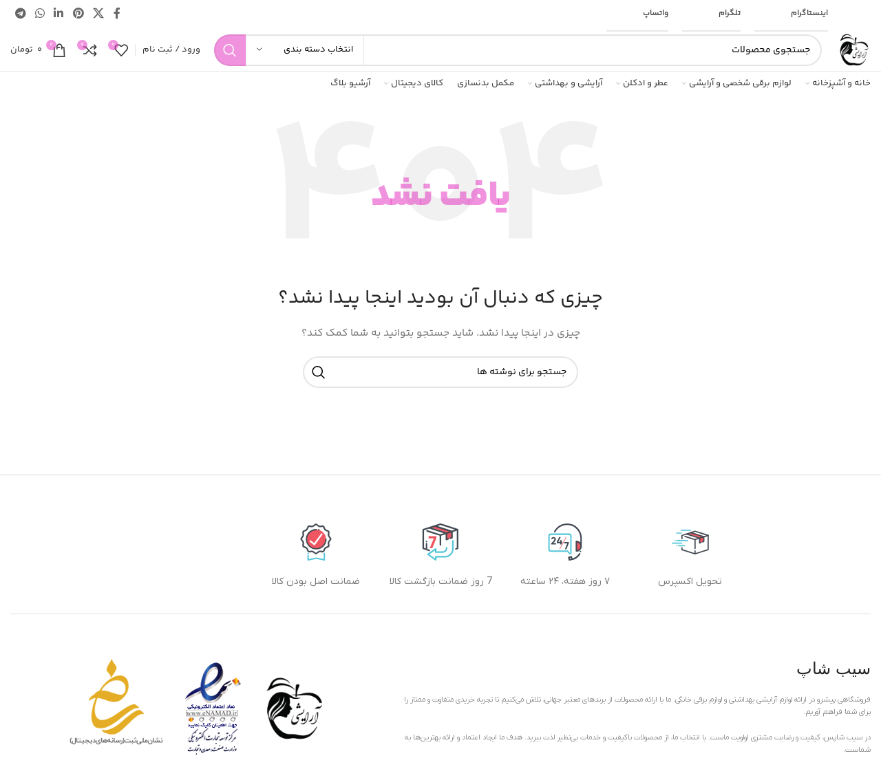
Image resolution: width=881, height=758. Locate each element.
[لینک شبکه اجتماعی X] (98, 14)
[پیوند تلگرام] (20, 14)
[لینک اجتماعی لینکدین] (59, 14)
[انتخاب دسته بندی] (305, 50)
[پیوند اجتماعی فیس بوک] (117, 14)
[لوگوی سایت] (853, 50)
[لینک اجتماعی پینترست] (78, 14)
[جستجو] (518, 50)
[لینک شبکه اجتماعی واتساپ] (39, 14)
